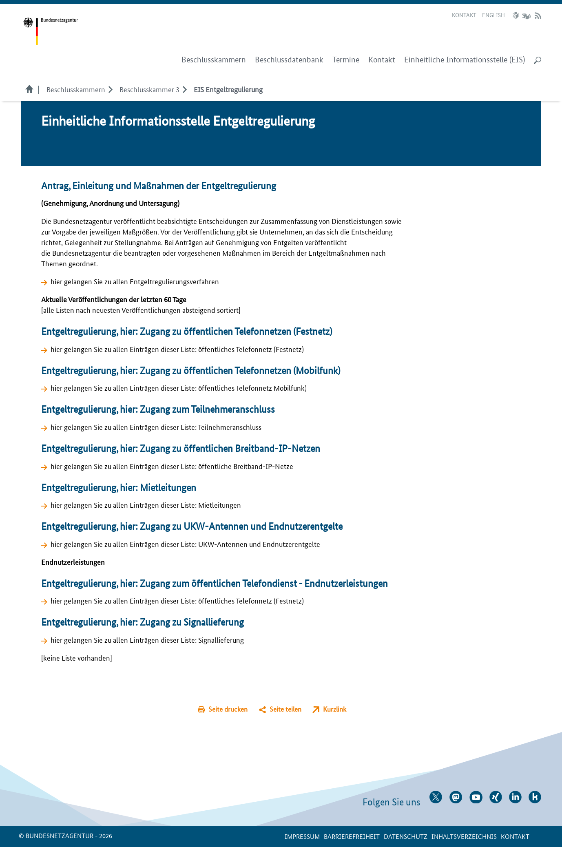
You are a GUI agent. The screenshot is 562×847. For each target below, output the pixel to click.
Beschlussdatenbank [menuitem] (289, 59)
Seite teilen (285, 708)
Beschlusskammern (75, 89)
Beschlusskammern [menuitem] (213, 59)
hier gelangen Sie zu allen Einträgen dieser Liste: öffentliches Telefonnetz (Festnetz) (177, 349)
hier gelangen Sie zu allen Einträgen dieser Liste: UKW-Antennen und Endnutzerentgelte (185, 543)
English (493, 15)
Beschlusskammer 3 (149, 89)
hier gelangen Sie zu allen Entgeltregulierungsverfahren (135, 281)
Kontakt (464, 15)
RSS (538, 15)
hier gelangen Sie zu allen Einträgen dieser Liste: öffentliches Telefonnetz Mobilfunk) (179, 387)
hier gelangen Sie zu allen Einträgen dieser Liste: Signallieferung (147, 639)
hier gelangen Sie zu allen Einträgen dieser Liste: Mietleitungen (146, 504)
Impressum (302, 836)
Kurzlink (334, 708)
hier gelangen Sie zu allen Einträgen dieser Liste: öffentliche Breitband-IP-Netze (172, 466)
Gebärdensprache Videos (526, 15)
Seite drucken (228, 708)
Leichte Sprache (517, 15)
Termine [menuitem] (345, 59)
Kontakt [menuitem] (381, 59)
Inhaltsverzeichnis (464, 836)
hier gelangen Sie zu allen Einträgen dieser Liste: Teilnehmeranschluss (156, 426)
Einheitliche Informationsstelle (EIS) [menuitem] (464, 59)
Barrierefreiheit (352, 836)
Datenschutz (405, 836)
